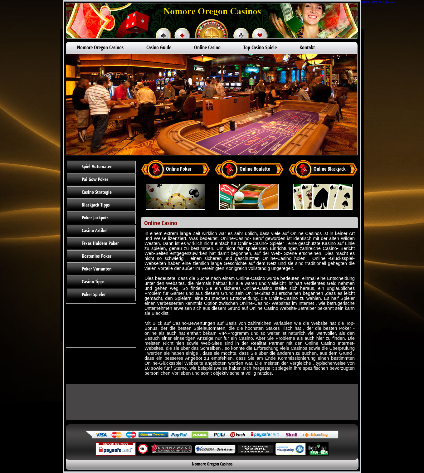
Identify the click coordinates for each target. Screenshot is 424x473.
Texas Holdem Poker (100, 243)
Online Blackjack (330, 168)
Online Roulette (255, 168)
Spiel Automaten (97, 166)
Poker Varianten (97, 269)
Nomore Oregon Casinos (100, 47)
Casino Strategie (97, 192)
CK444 (389, 2)
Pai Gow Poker (95, 179)
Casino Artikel (95, 230)
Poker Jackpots (95, 217)
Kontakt (307, 47)
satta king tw (371, 2)
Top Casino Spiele (260, 47)
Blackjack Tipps (96, 205)
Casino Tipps (93, 281)
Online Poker (178, 168)
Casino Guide (158, 47)
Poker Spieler (94, 294)
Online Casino (207, 47)
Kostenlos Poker (96, 256)
